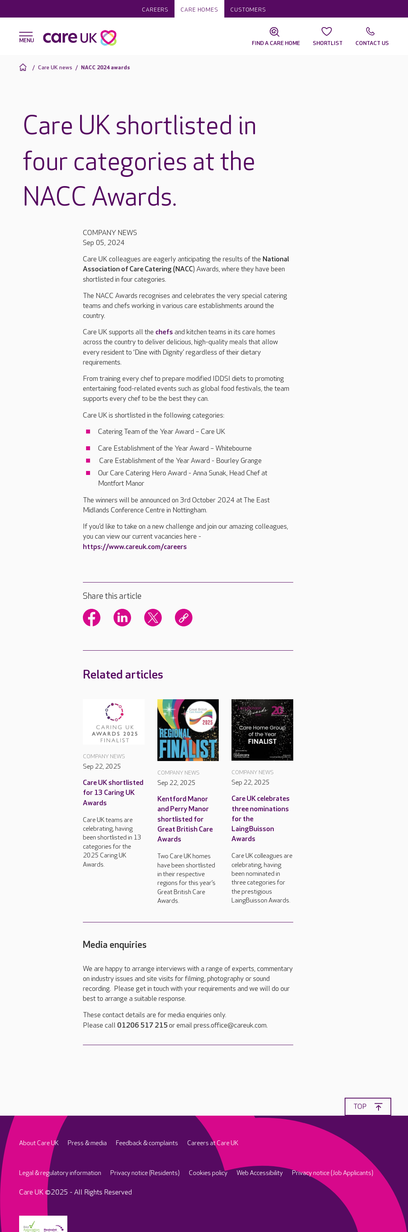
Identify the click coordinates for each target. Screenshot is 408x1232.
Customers (248, 9)
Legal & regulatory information (60, 1173)
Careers (155, 9)
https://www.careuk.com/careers (135, 547)
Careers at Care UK (212, 1143)
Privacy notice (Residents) (145, 1173)
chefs (164, 332)
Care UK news (55, 67)
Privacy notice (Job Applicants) (332, 1173)
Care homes (199, 9)
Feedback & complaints (147, 1143)
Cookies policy (208, 1173)
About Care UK (39, 1143)
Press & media (87, 1143)
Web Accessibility (260, 1173)
